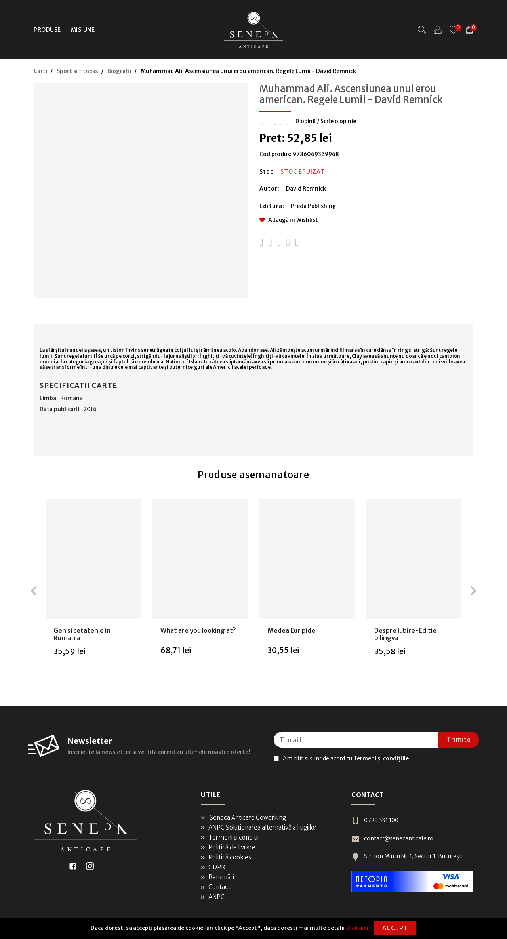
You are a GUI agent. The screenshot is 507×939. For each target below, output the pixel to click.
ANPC (213, 897)
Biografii (119, 70)
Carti (40, 70)
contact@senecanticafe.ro (392, 838)
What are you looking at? (198, 630)
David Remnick (306, 188)
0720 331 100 (374, 820)
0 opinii (305, 121)
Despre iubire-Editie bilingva (405, 634)
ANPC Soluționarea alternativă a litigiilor (259, 827)
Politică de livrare (228, 847)
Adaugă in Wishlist (288, 219)
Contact (216, 887)
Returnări (217, 877)
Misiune (83, 29)
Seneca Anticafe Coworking (243, 817)
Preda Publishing (313, 206)
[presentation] (34, 591)
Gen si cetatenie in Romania (82, 634)
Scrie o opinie (338, 121)
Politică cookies (226, 857)
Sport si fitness (77, 70)
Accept (395, 928)
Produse (47, 29)
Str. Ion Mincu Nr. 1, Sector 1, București (407, 856)
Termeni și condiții (230, 837)
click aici (357, 927)
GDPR (213, 867)
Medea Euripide (291, 630)
